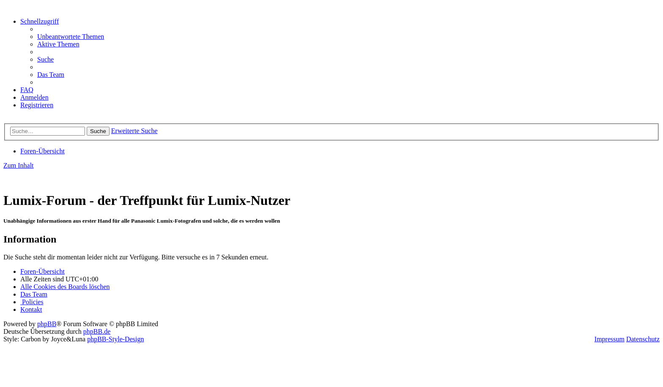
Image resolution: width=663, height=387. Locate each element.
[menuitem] (70, 36)
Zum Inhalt (18, 165)
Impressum (610, 339)
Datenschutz (643, 339)
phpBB (46, 323)
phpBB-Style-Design (115, 339)
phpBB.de (96, 331)
